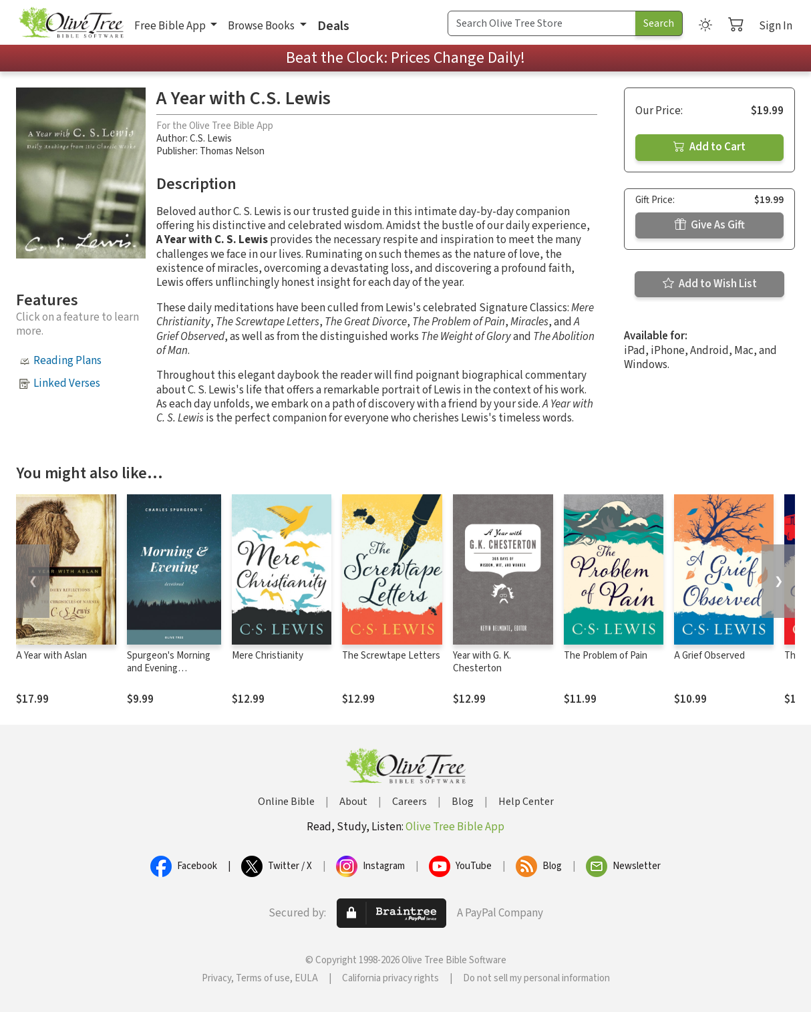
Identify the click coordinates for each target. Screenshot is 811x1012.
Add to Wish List (710, 284)
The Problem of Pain (605, 656)
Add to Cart (709, 147)
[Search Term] (542, 23)
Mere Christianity (267, 656)
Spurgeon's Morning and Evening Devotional (168, 668)
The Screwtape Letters (391, 656)
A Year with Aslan (51, 656)
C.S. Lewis (211, 139)
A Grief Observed (709, 656)
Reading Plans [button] (67, 361)
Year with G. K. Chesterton (482, 662)
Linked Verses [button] (66, 383)
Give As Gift (710, 225)
